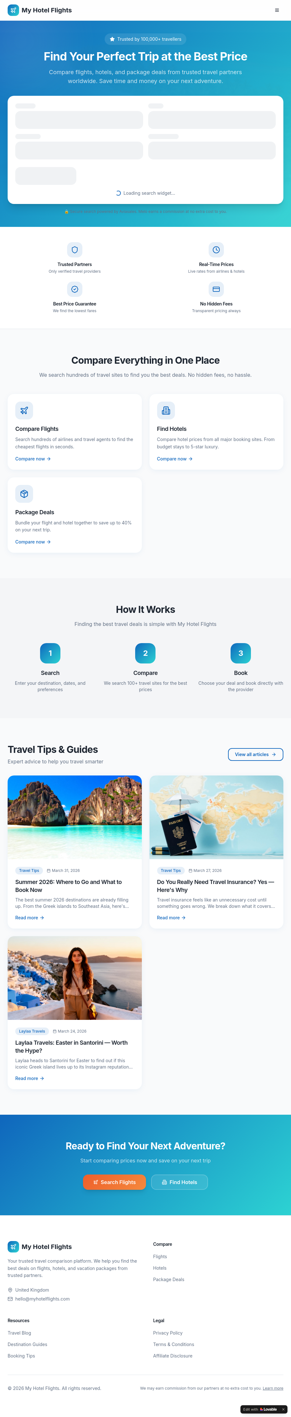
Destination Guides (27, 1344)
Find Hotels (179, 1182)
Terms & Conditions (173, 1344)
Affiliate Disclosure (173, 1355)
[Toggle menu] (277, 10)
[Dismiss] (283, 1409)
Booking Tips (21, 1355)
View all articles (255, 754)
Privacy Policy (168, 1333)
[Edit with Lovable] (260, 1409)
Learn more (273, 1388)
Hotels (160, 1268)
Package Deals (168, 1279)
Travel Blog (19, 1333)
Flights (160, 1256)
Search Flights (114, 1182)
